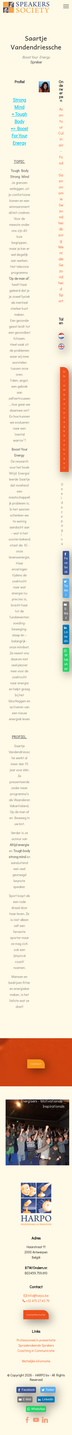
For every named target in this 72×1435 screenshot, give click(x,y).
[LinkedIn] (66, 634)
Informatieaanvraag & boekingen (64, 419)
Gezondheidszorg (60, 222)
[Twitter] (66, 588)
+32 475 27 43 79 (36, 1301)
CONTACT (36, 1063)
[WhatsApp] (66, 659)
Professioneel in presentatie (36, 1340)
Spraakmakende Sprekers (36, 1345)
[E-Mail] (66, 611)
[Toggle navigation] (66, 6)
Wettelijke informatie (36, 1361)
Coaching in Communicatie (36, 1350)
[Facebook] (66, 563)
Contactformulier (36, 1314)
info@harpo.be (38, 1295)
